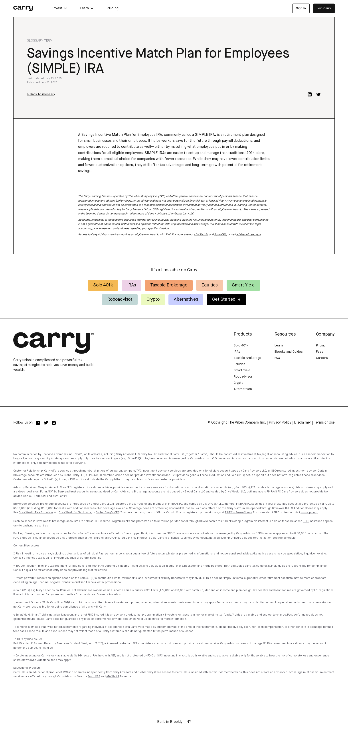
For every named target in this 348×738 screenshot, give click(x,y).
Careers (322, 358)
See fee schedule (284, 538)
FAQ (277, 358)
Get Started (226, 299)
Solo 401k (103, 285)
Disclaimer (302, 422)
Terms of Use (324, 422)
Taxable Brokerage (168, 285)
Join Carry (324, 8)
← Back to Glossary (41, 94)
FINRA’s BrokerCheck (238, 512)
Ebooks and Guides (289, 351)
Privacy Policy (280, 422)
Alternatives (186, 299)
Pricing (113, 8)
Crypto (153, 299)
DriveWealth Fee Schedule (36, 512)
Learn (279, 345)
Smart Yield (243, 285)
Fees (319, 351)
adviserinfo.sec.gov (248, 234)
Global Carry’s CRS (107, 512)
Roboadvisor (119, 299)
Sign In (301, 8)
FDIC (306, 521)
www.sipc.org (309, 512)
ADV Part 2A (201, 234)
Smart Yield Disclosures (144, 619)
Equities (210, 285)
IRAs (131, 285)
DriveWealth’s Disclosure (75, 512)
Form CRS (220, 234)
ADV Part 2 (112, 676)
